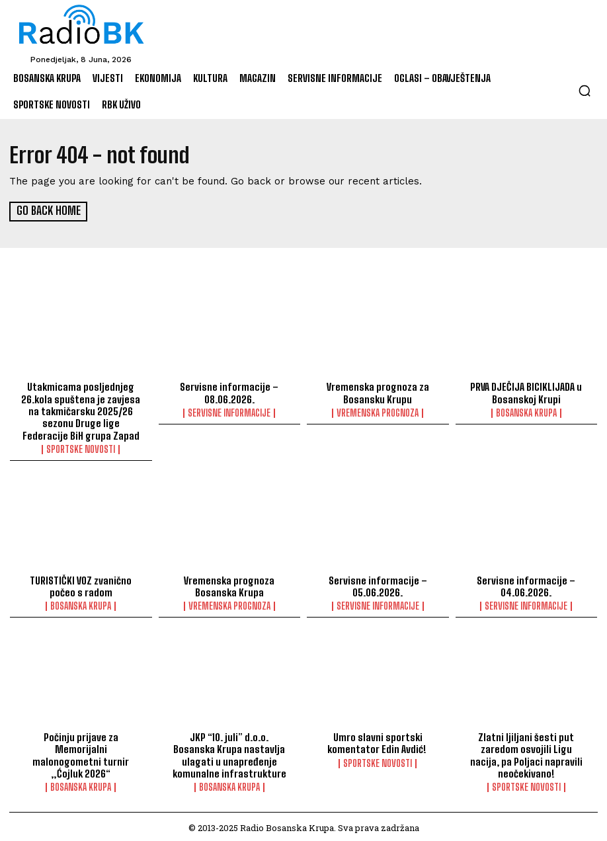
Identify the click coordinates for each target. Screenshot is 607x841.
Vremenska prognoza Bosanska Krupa (229, 584)
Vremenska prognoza (378, 412)
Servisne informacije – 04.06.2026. (526, 584)
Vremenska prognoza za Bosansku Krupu (378, 392)
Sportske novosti (80, 447)
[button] (584, 90)
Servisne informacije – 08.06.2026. (229, 392)
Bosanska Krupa (526, 412)
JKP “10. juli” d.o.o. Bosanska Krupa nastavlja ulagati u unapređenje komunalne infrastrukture (229, 752)
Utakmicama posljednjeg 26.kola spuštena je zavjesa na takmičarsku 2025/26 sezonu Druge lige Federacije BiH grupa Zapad (81, 410)
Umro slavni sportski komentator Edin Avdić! (378, 740)
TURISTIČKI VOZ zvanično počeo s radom (80, 584)
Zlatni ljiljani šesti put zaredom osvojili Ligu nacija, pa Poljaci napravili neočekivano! (526, 752)
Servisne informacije (229, 412)
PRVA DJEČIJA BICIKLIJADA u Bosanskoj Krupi (526, 392)
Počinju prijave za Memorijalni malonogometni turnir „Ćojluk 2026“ (80, 746)
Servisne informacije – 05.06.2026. (377, 584)
